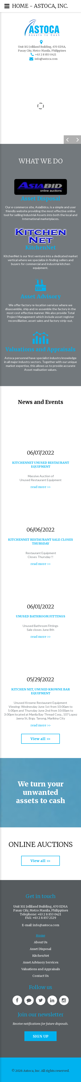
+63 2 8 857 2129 (44, 918)
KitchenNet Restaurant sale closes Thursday (40, 541)
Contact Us (40, 976)
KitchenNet (40, 247)
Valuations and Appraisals (40, 349)
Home (40, 935)
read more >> (40, 487)
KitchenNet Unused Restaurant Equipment (40, 465)
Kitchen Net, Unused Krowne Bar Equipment (40, 691)
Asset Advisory (41, 296)
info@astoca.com (46, 58)
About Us (40, 942)
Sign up (40, 1036)
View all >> (40, 739)
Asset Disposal (40, 198)
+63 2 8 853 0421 (45, 54)
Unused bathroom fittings (40, 616)
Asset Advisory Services (40, 962)
